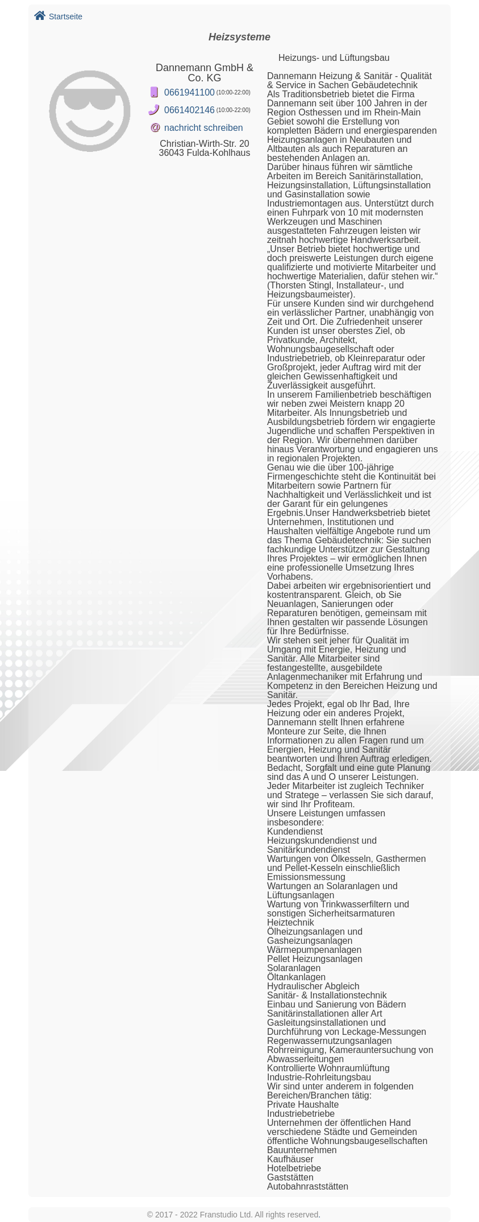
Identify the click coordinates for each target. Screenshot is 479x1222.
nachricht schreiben (203, 128)
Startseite (58, 16)
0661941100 (189, 92)
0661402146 (189, 110)
